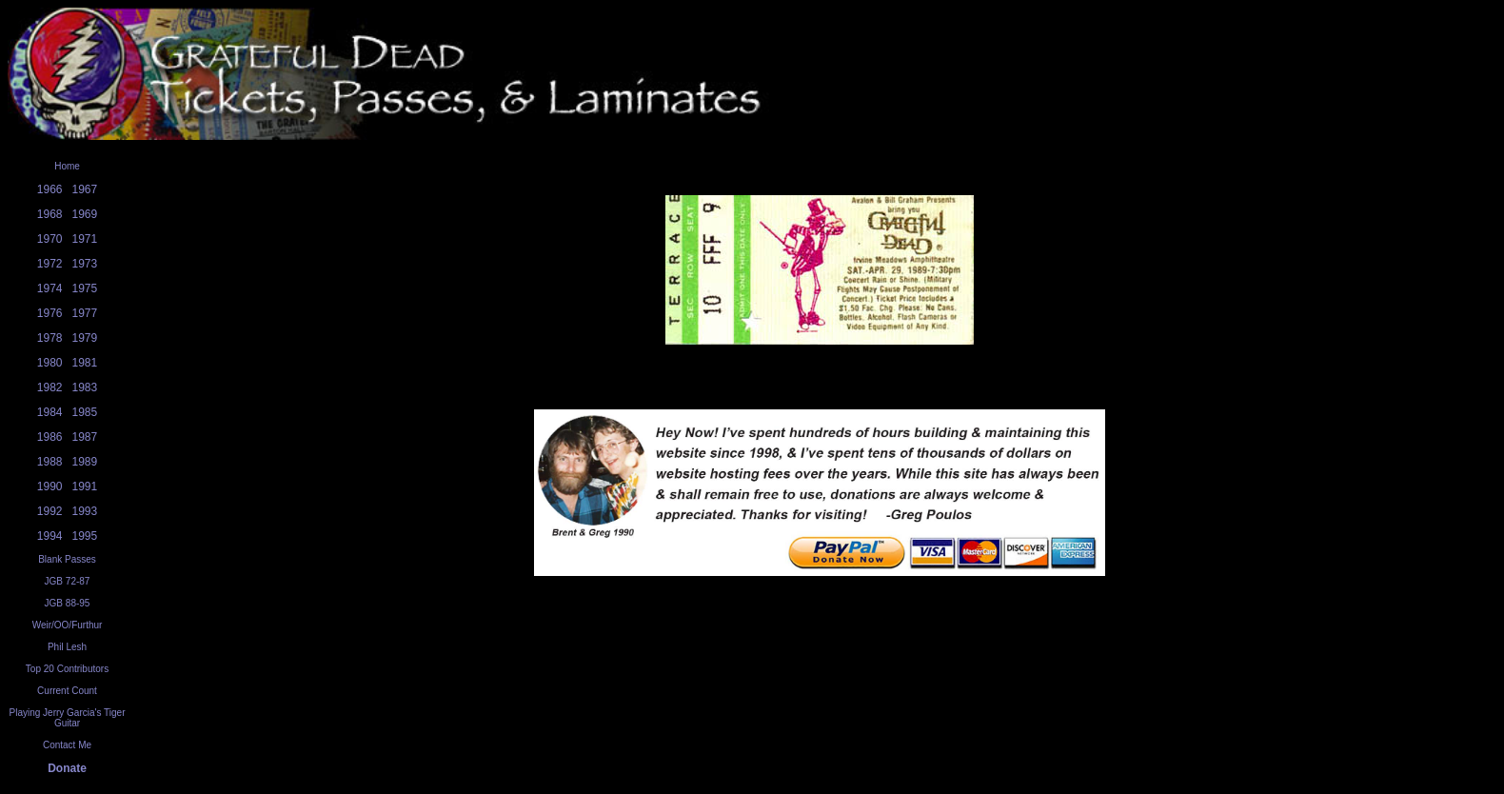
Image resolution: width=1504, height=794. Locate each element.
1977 (85, 313)
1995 (85, 536)
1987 (85, 437)
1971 (85, 239)
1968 (50, 214)
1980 (50, 362)
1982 (50, 387)
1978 (50, 338)
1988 (50, 461)
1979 (85, 338)
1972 (50, 263)
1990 (50, 486)
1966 (50, 189)
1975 (85, 288)
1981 (85, 362)
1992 (50, 511)
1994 (50, 536)
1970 (50, 239)
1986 (50, 437)
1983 (85, 387)
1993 (85, 511)
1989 (85, 461)
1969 (85, 214)
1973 (85, 263)
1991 (85, 486)
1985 (85, 412)
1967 (85, 189)
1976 (50, 313)
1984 (50, 412)
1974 (50, 288)
